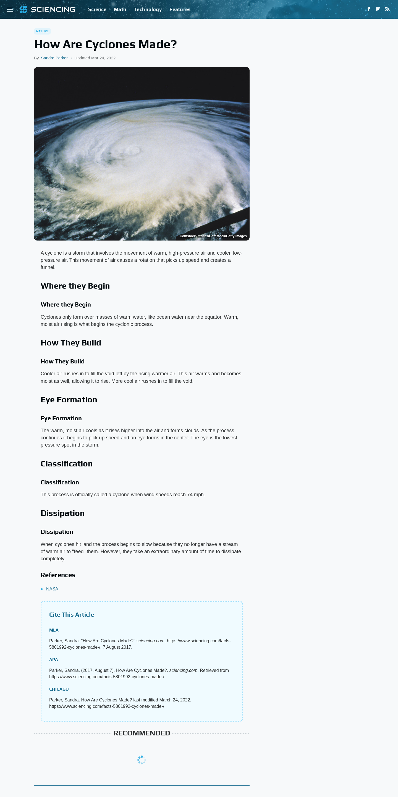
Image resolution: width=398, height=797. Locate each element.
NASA (52, 589)
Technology (148, 9)
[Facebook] (369, 9)
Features (180, 9)
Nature (42, 31)
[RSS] (387, 9)
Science (97, 9)
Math (120, 9)
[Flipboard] (378, 9)
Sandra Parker (54, 58)
